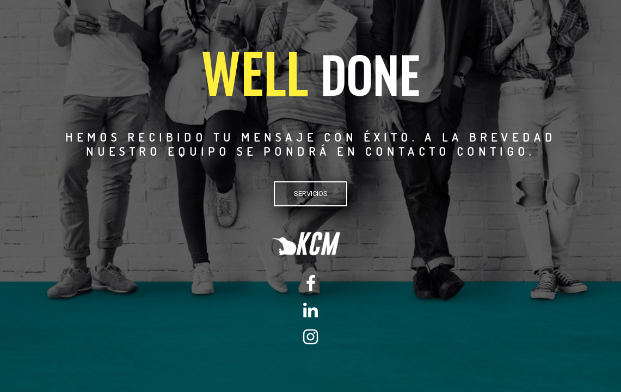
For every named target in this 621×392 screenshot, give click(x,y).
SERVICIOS (311, 193)
